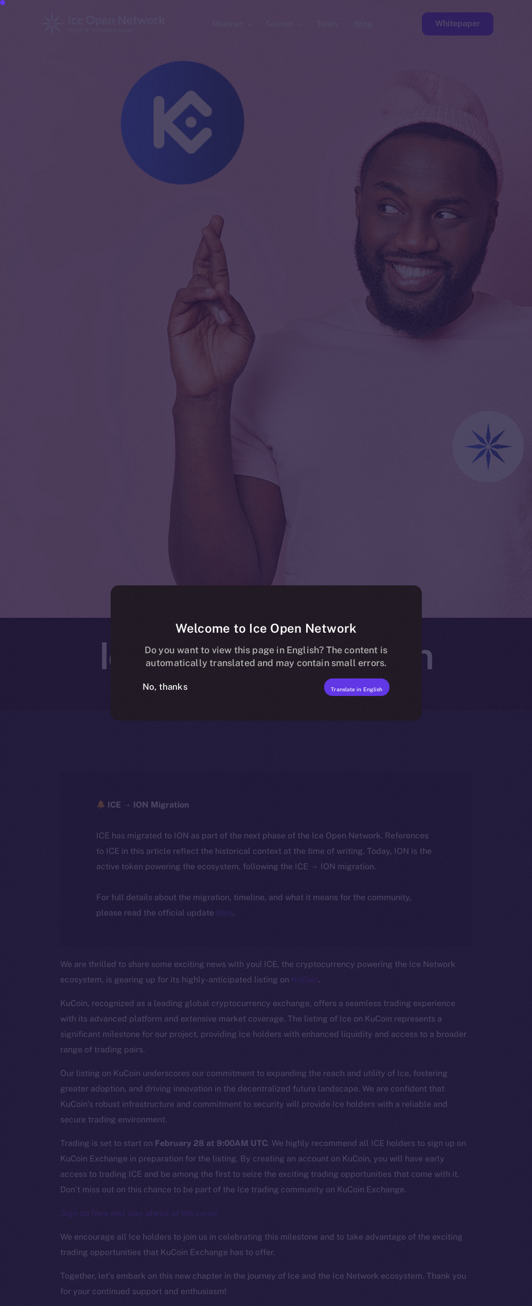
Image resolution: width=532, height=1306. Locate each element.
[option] (33, 1297)
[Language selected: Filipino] (269, 1296)
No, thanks (165, 687)
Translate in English (336, 687)
